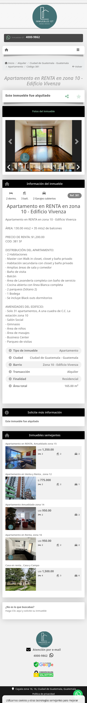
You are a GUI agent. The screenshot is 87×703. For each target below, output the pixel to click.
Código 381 (33, 66)
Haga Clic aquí (13, 610)
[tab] (17, 111)
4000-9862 (33, 37)
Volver (77, 66)
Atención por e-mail (43, 649)
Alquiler (22, 63)
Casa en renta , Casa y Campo (22, 565)
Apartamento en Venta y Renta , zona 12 (28, 474)
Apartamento (15, 66)
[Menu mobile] (6, 50)
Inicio (9, 63)
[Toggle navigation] (78, 50)
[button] (11, 141)
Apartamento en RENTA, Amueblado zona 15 (31, 443)
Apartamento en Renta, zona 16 (23, 534)
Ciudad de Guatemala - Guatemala (49, 63)
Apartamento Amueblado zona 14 (24, 504)
